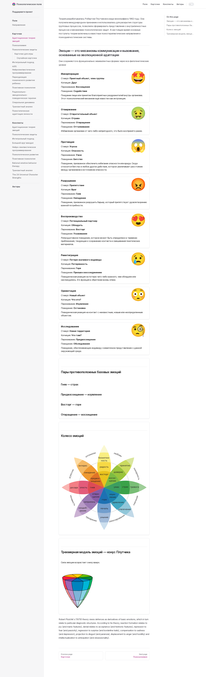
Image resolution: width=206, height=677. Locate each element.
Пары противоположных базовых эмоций (180, 25)
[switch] (191, 4)
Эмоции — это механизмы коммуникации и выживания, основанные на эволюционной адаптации (180, 21)
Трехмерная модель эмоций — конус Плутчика (180, 34)
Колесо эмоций (174, 29)
